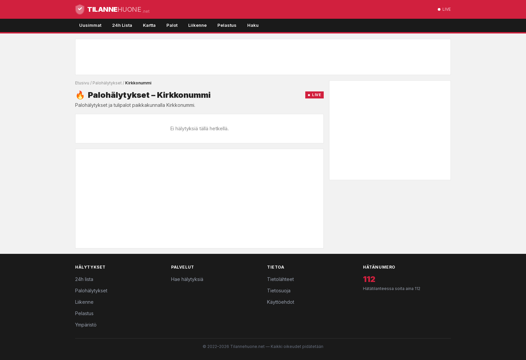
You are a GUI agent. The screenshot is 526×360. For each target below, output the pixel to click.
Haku (253, 25)
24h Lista (122, 25)
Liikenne (197, 25)
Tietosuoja (279, 290)
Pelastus (226, 25)
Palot (171, 25)
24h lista (84, 279)
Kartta (149, 25)
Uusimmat (90, 25)
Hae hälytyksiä (187, 279)
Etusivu (82, 82)
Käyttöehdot (280, 302)
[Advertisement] (263, 57)
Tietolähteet (280, 279)
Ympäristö (86, 325)
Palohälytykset (107, 82)
